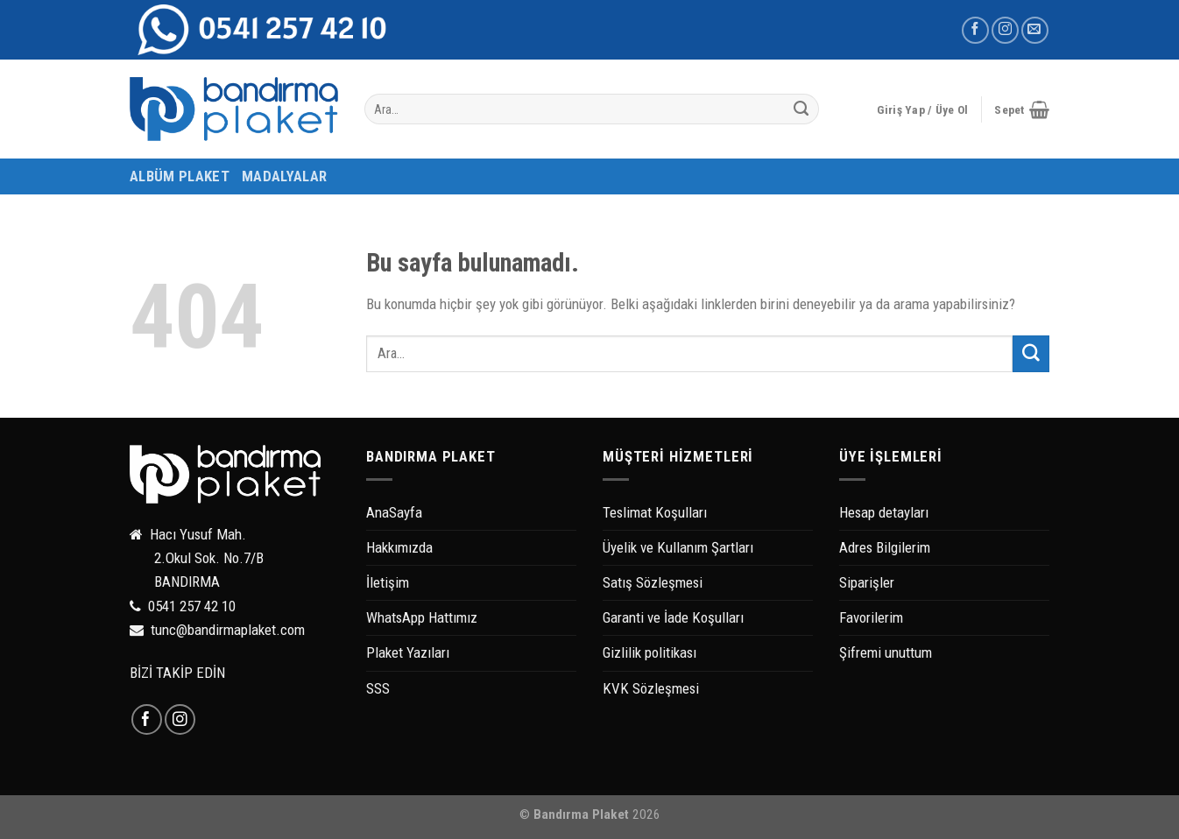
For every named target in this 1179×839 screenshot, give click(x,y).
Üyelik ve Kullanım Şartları (678, 547)
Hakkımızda (399, 547)
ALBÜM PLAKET (179, 176)
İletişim (387, 582)
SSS (378, 688)
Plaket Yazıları (407, 652)
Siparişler (866, 582)
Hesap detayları (883, 512)
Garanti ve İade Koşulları (673, 617)
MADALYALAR (284, 176)
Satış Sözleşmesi (652, 582)
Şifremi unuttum (885, 652)
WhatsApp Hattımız (421, 617)
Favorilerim (871, 617)
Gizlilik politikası (649, 652)
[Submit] (801, 109)
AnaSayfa (394, 512)
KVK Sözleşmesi (651, 688)
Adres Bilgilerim (884, 547)
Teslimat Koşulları (655, 512)
